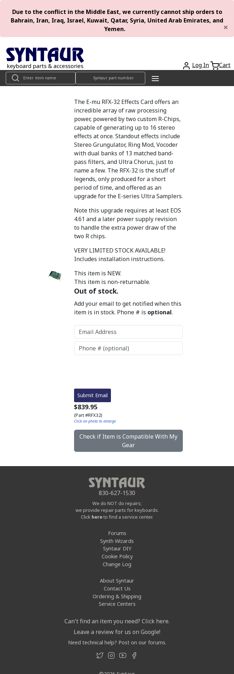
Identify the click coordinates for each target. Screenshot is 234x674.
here (97, 517)
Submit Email (92, 395)
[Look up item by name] (40, 78)
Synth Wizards (117, 541)
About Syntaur (117, 580)
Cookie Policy (117, 556)
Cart (224, 65)
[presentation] (128, 372)
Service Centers (117, 603)
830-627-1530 (117, 493)
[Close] (225, 27)
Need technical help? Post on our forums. (117, 642)
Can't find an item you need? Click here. (117, 621)
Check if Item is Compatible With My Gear (128, 441)
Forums (117, 533)
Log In (200, 65)
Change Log (117, 564)
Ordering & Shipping (117, 596)
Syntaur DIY (117, 548)
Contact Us (117, 588)
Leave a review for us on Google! (117, 632)
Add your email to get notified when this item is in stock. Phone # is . (127, 308)
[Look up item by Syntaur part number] (110, 78)
